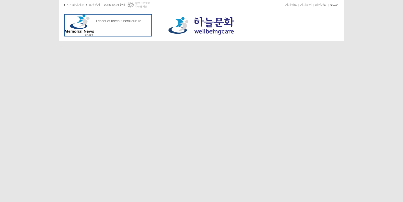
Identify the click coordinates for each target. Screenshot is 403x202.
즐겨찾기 (94, 5)
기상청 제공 (141, 6)
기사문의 (305, 5)
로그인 (334, 5)
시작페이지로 (75, 5)
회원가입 (321, 5)
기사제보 (291, 5)
